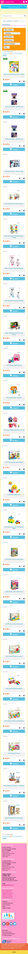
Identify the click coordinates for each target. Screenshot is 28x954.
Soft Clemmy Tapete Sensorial (14, 656)
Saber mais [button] (18, 948)
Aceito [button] (14, 952)
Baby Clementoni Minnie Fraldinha (14, 268)
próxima (4, 55)
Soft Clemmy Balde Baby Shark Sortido (14, 430)
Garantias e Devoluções (7, 893)
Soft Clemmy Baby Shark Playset (14, 462)
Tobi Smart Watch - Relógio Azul (14, 139)
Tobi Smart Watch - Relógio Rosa (14, 106)
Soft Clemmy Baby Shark (14, 494)
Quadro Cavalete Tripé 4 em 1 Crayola (14, 74)
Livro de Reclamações (7, 897)
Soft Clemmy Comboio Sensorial (14, 624)
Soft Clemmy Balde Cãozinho (14, 397)
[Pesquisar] (25, 16)
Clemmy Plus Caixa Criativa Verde (14, 559)
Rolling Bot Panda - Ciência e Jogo (14, 171)
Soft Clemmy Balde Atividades (14, 688)
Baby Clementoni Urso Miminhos (14, 818)
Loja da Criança (9, 2)
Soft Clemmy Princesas (14, 753)
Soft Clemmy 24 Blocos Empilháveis (14, 721)
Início (4, 21)
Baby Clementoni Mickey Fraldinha (14, 300)
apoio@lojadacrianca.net (8, 885)
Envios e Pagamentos (7, 890)
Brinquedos (9, 21)
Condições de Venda (7, 894)
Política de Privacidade (7, 896)
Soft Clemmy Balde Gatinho (14, 365)
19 (20, 53)
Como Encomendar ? (7, 891)
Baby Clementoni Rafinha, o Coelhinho (14, 785)
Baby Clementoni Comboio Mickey (14, 203)
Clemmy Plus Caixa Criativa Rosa (14, 591)
